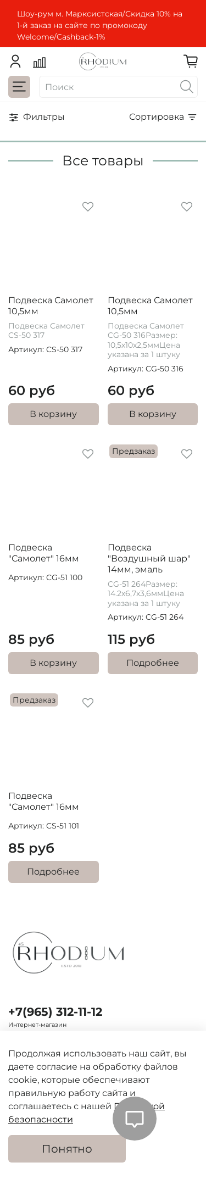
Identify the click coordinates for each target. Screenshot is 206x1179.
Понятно (67, 1148)
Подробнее (152, 663)
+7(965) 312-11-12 (55, 1012)
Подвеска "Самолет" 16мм (43, 553)
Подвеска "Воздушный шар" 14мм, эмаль (149, 558)
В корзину (53, 414)
